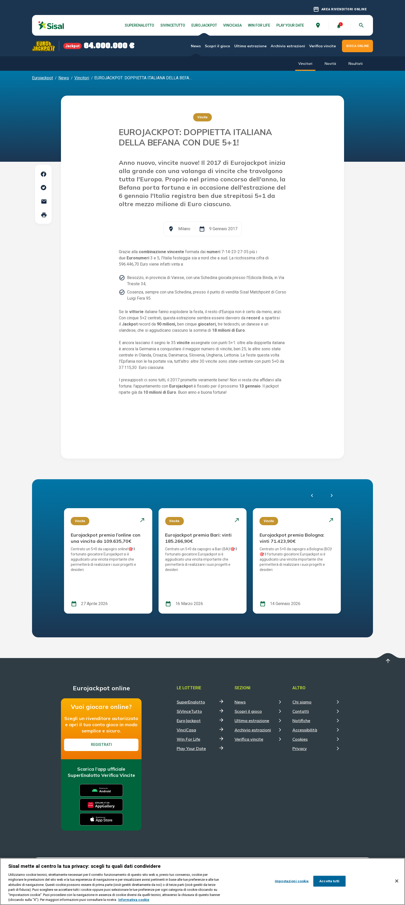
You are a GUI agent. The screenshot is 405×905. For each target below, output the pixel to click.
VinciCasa (232, 25)
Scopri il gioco (217, 46)
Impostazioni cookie (292, 881)
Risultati (355, 63)
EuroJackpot (204, 25)
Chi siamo (301, 702)
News (196, 46)
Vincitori (305, 63)
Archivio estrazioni (288, 46)
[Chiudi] (396, 881)
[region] (202, 881)
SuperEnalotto (139, 25)
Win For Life (259, 25)
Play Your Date (290, 25)
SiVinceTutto (172, 25)
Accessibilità (304, 729)
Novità (330, 63)
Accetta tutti (329, 881)
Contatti (300, 711)
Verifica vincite (322, 46)
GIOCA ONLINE (357, 46)
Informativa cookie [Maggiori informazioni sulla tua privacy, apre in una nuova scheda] (133, 900)
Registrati (101, 744)
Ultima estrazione (250, 46)
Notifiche (301, 720)
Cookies (300, 739)
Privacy (299, 748)
